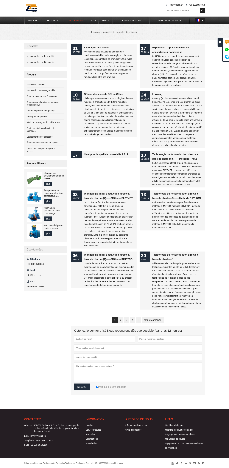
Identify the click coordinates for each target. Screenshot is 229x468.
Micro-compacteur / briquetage (41, 110)
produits (52, 20)
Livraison (90, 425)
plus (48, 184)
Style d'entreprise (133, 430)
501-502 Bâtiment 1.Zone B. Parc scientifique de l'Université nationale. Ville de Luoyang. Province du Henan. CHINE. (56, 428)
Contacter (32, 419)
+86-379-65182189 (36, 286)
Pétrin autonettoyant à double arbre (43, 122)
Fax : (26, 445)
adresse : (28, 425)
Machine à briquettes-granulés (41, 90)
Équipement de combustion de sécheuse (184, 443)
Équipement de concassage (40, 137)
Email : (27, 436)
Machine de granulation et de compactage (52, 211)
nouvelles (76, 20)
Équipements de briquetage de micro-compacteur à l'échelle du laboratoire (53, 193)
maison (32, 20)
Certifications (92, 439)
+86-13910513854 (197, 5)
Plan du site (91, 443)
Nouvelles (90, 434)
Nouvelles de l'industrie (42, 62)
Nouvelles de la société (42, 56)
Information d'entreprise (136, 425)
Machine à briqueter (36, 84)
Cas (93, 20)
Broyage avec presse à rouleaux (42, 96)
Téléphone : (29, 440)
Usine (105, 20)
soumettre (82, 387)
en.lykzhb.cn (171, 448)
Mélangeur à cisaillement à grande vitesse (54, 176)
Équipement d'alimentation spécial (43, 142)
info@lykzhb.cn (176, 5)
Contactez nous (131, 20)
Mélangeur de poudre (37, 116)
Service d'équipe (93, 430)
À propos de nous (169, 20)
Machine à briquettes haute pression (54, 226)
